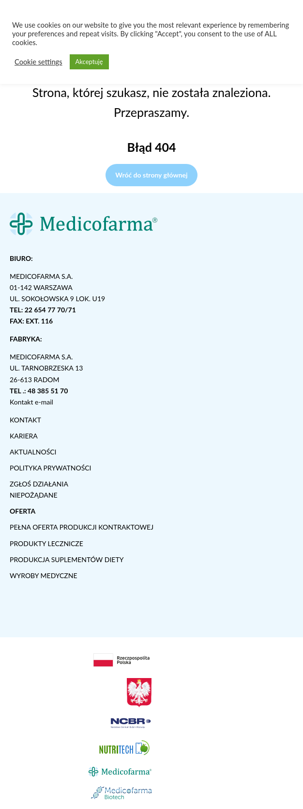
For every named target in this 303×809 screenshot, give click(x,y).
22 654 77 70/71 (50, 310)
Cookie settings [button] (38, 62)
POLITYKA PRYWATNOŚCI (50, 468)
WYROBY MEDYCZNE (43, 575)
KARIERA (24, 436)
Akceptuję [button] (89, 61)
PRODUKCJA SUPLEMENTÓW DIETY (66, 559)
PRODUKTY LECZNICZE (46, 543)
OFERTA (22, 511)
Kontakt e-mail (31, 402)
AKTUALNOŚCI (33, 452)
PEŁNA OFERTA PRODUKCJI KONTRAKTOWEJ (81, 527)
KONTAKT (25, 420)
